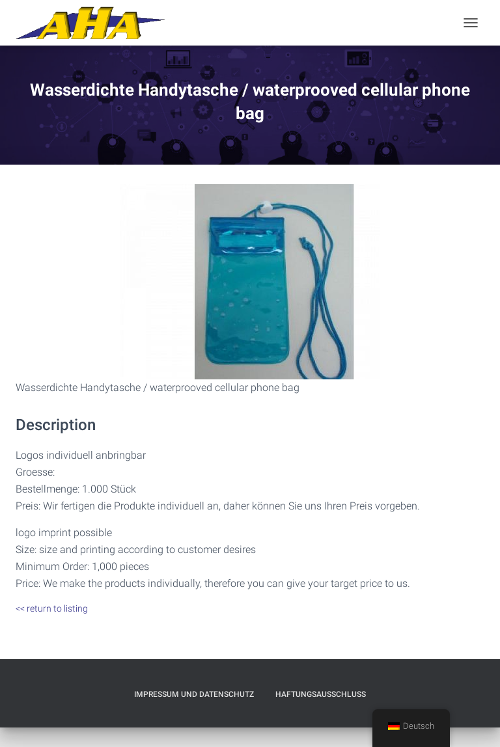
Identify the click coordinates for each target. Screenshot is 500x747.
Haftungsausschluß (320, 694)
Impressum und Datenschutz (194, 694)
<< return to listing (52, 608)
